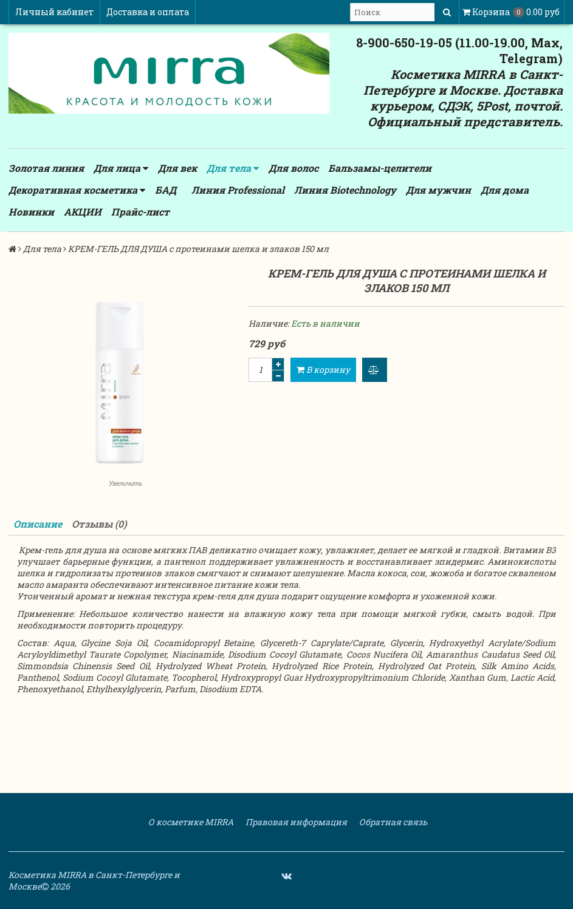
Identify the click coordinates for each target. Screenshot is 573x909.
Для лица (121, 168)
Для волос (293, 168)
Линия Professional (237, 189)
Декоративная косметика (77, 190)
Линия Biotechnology (345, 189)
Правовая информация (295, 822)
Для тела (233, 168)
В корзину (323, 369)
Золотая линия (46, 168)
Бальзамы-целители (379, 168)
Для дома (505, 189)
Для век (177, 168)
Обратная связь (392, 822)
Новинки (31, 211)
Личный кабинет (54, 12)
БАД (165, 189)
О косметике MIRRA (189, 822)
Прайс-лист (140, 211)
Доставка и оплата (147, 12)
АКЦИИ (82, 211)
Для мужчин (438, 189)
